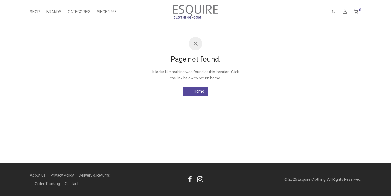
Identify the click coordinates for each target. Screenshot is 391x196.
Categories (79, 12)
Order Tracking (47, 184)
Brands (53, 12)
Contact (71, 184)
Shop (35, 12)
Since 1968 (107, 12)
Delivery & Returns (94, 175)
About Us (38, 175)
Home (195, 91)
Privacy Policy (62, 175)
